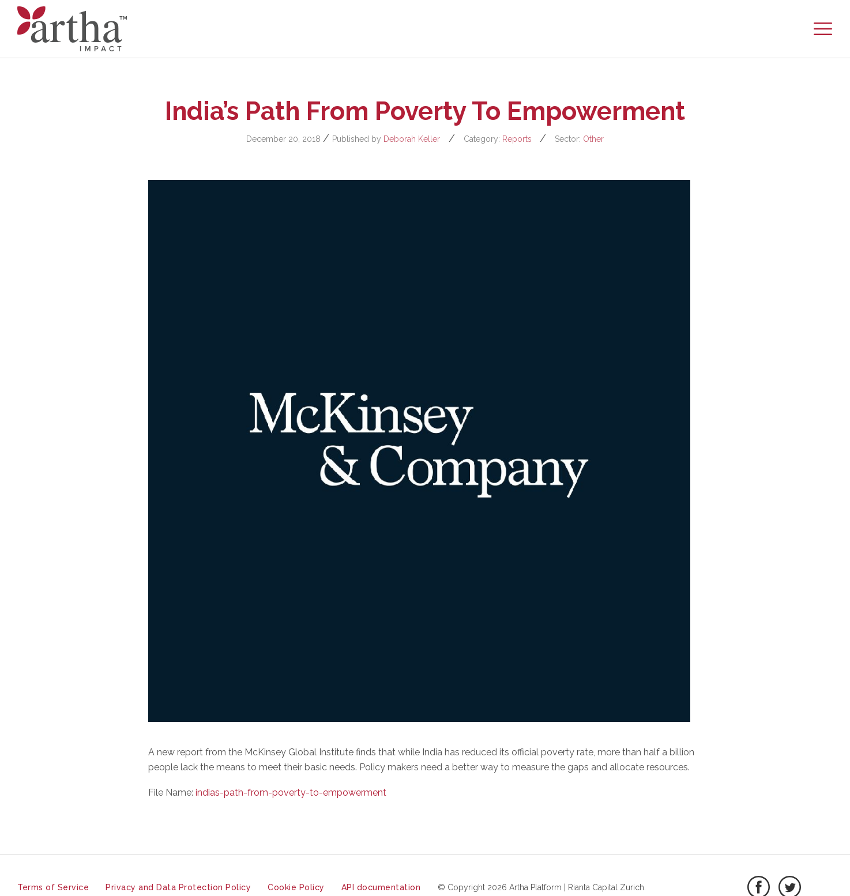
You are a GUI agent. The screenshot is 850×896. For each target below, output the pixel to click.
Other (593, 139)
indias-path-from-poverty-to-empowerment (290, 792)
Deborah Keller (411, 139)
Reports (517, 139)
